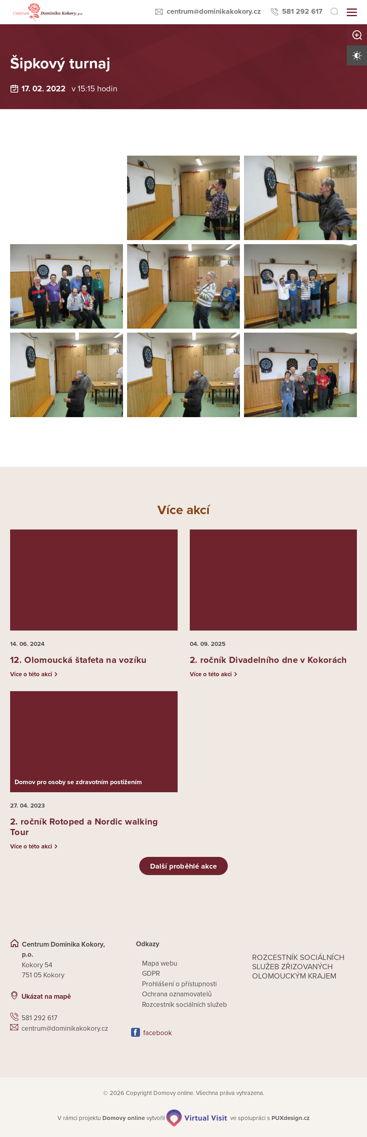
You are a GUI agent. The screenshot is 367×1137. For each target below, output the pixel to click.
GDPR (151, 973)
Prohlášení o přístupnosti (179, 984)
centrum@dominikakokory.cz (214, 11)
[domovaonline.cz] (123, 1118)
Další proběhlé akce (183, 866)
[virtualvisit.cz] (196, 1118)
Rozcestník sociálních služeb (184, 1004)
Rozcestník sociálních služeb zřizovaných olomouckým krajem (298, 967)
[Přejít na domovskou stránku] (47, 12)
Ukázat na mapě (46, 996)
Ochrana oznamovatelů (177, 994)
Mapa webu (159, 963)
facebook (157, 1033)
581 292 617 (302, 11)
